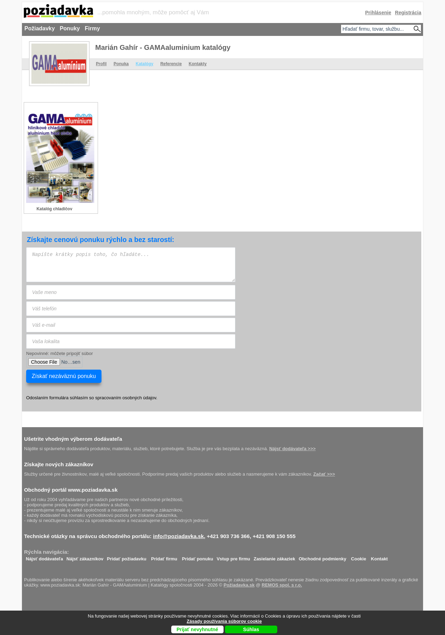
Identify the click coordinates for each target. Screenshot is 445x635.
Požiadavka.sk (239, 585)
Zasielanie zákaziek (274, 557)
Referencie (171, 63)
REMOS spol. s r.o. (282, 585)
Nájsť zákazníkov (85, 557)
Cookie (358, 557)
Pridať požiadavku (126, 557)
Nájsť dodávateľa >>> (292, 448)
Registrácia (408, 12)
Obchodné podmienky (322, 557)
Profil (101, 63)
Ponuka (121, 63)
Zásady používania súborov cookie (224, 621)
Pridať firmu (164, 557)
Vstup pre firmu (233, 557)
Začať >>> (324, 474)
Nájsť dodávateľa (44, 557)
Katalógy (144, 63)
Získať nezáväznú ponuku (64, 376)
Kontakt (379, 557)
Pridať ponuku (197, 557)
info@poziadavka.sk (178, 536)
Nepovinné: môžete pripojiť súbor (59, 353)
